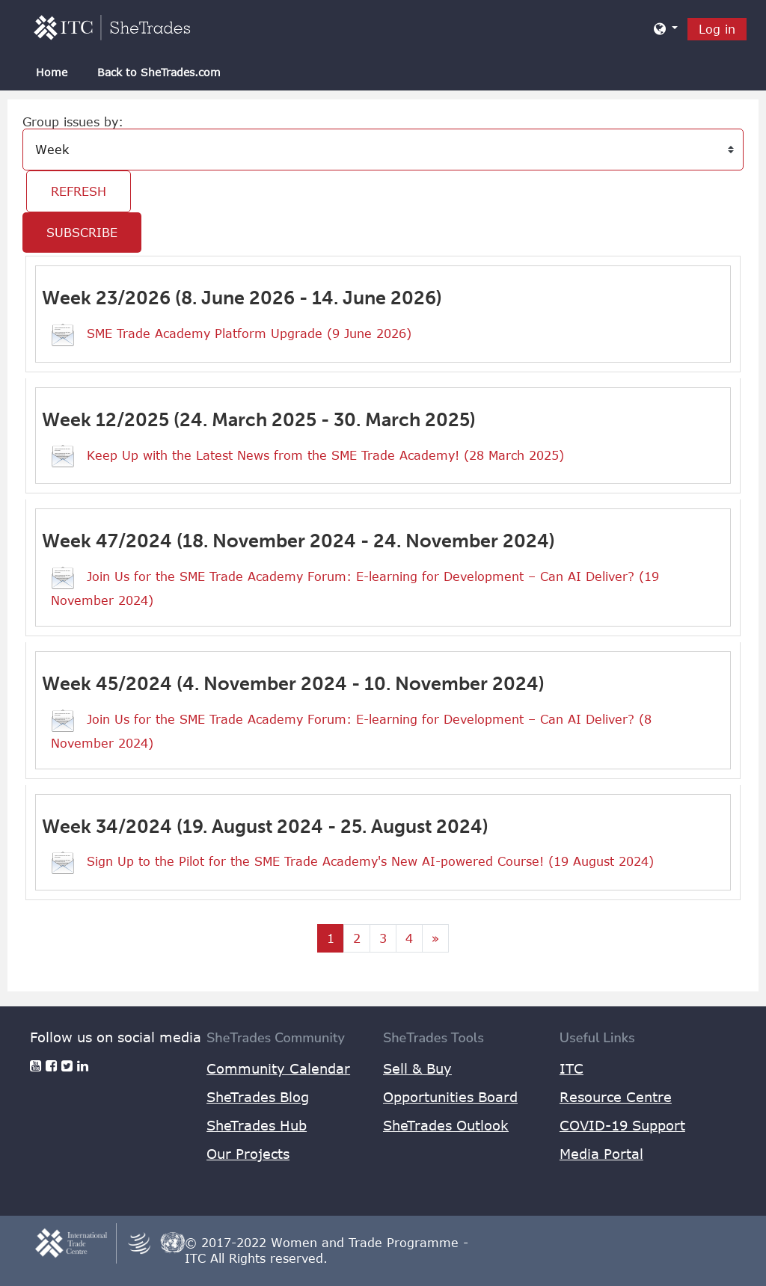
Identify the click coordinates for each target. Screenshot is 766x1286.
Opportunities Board (450, 1097)
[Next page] (435, 938)
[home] (112, 27)
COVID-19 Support (622, 1125)
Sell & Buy (417, 1068)
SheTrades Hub (256, 1125)
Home (51, 72)
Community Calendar (278, 1068)
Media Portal (601, 1153)
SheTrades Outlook (446, 1125)
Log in (717, 29)
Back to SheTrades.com (159, 72)
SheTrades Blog (257, 1097)
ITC (571, 1068)
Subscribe (81, 232)
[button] (666, 28)
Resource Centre (616, 1097)
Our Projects (247, 1153)
